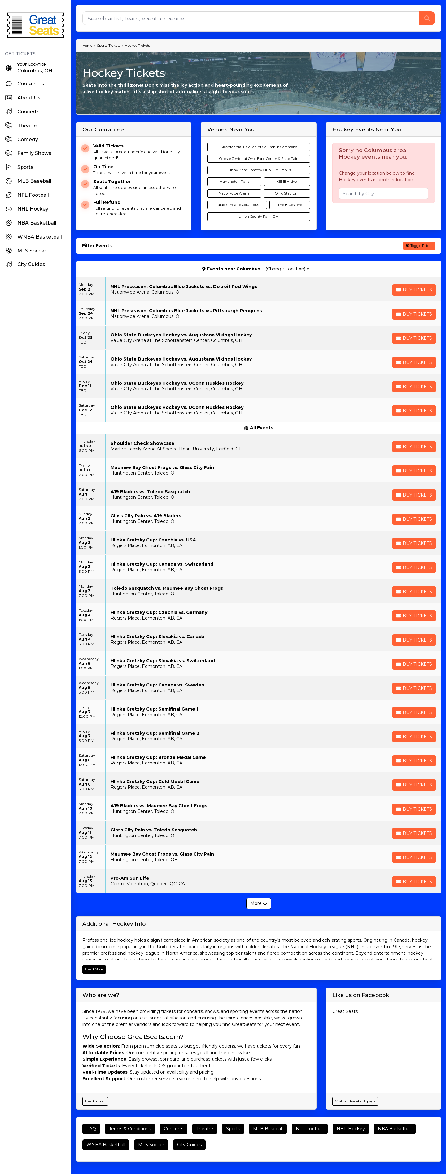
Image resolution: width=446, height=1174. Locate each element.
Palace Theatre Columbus (237, 205)
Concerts (173, 1129)
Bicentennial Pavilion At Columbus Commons (258, 147)
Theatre (204, 1129)
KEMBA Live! (287, 181)
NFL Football (310, 1129)
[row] (258, 289)
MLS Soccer (151, 1144)
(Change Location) (287, 269)
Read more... (95, 1101)
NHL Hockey (351, 1129)
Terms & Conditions (130, 1129)
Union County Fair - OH (258, 216)
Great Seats (345, 1011)
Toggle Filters (419, 245)
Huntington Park (234, 181)
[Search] (250, 18)
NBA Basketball (395, 1129)
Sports (233, 1129)
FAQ (91, 1129)
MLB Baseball (268, 1129)
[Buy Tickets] (414, 290)
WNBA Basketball (105, 1144)
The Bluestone (290, 205)
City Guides (189, 1144)
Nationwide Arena (234, 193)
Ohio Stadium (287, 193)
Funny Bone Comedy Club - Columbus (258, 170)
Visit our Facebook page (355, 1101)
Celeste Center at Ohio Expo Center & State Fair (258, 158)
